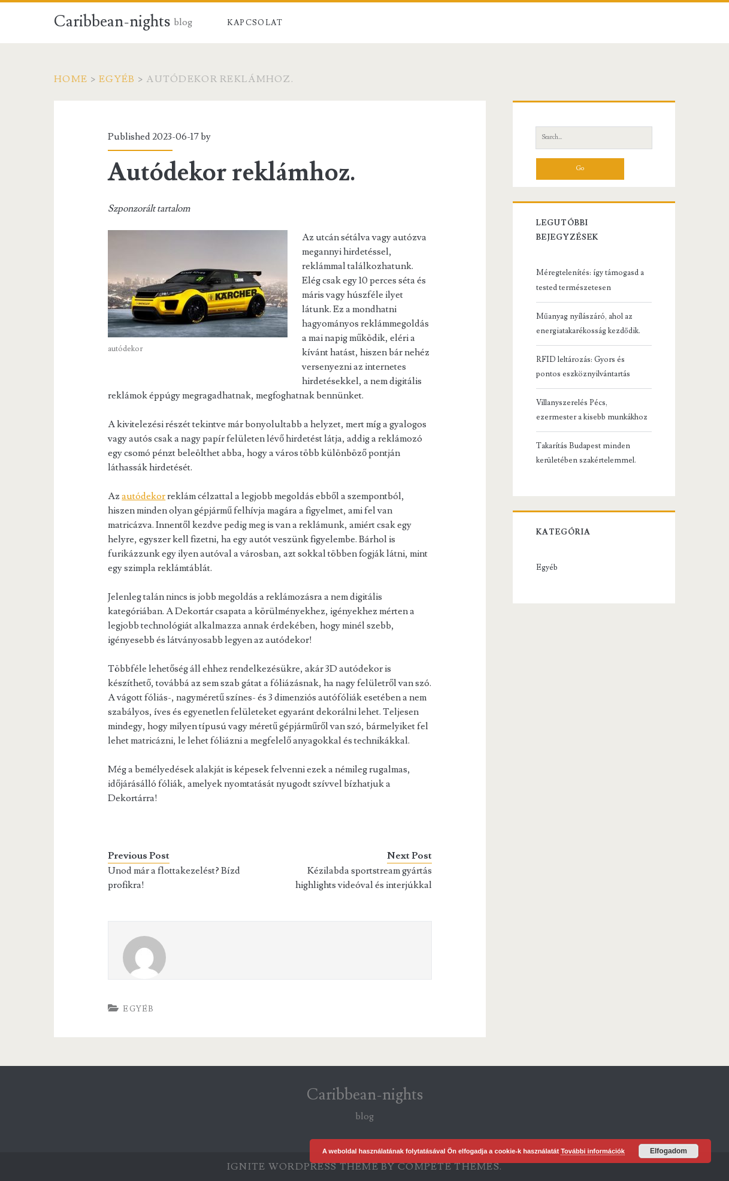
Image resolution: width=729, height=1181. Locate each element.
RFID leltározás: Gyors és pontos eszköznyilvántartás (583, 367)
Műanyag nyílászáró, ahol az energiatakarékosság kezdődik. (588, 324)
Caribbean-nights (112, 21)
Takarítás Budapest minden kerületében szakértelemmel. (586, 453)
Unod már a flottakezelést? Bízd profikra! (174, 878)
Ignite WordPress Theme (303, 1167)
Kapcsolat (255, 23)
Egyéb (117, 79)
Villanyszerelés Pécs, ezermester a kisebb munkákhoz (592, 410)
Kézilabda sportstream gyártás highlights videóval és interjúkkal (363, 878)
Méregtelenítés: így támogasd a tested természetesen (590, 280)
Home (70, 79)
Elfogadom (668, 1151)
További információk (593, 1151)
